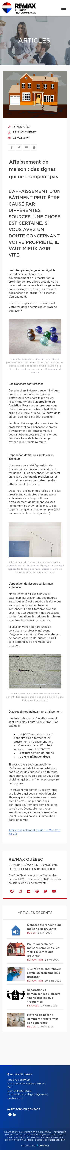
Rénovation (19, 127)
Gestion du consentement (50, 1140)
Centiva (43, 1145)
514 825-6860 (23, 1091)
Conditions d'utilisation (19, 1140)
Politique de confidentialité (45, 1137)
